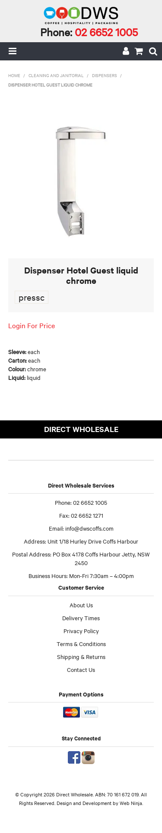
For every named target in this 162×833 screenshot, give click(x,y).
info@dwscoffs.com (89, 528)
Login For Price (31, 325)
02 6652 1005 (106, 31)
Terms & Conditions (81, 643)
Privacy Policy (81, 630)
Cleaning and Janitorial (56, 75)
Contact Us (81, 669)
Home (14, 75)
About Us (81, 605)
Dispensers (104, 75)
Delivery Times (81, 618)
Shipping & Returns (81, 656)
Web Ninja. (131, 802)
